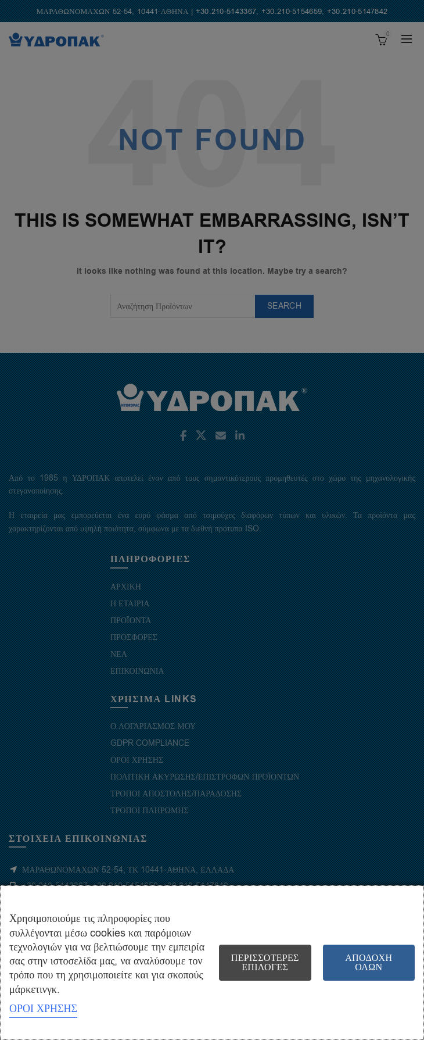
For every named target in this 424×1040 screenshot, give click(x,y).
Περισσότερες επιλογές (265, 963)
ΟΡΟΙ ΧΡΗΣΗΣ (43, 1009)
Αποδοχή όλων (368, 963)
